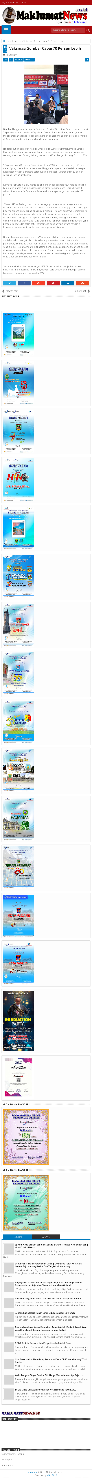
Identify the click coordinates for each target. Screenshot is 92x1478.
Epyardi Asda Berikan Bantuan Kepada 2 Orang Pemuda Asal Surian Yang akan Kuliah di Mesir (51, 1246)
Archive (46, 1237)
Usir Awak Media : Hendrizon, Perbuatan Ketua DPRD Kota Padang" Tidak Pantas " (51, 1361)
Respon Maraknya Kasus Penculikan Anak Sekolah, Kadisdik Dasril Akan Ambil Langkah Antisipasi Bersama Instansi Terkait (50, 1328)
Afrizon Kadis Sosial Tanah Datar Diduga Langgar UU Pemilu (45, 1313)
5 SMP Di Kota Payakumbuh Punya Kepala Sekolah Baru (43, 1343)
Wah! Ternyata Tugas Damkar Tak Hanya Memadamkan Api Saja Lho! (49, 1375)
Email (29, 59)
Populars (17, 1237)
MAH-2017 (52, 1475)
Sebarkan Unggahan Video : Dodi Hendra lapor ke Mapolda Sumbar (48, 1298)
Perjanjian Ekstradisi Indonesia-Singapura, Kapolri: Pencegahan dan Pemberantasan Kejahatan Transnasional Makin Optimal (48, 1284)
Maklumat (32, 1472)
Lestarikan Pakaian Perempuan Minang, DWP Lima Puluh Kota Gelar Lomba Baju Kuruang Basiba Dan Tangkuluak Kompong (48, 1265)
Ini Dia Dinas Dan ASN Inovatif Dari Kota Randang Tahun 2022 (45, 1389)
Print (18, 59)
